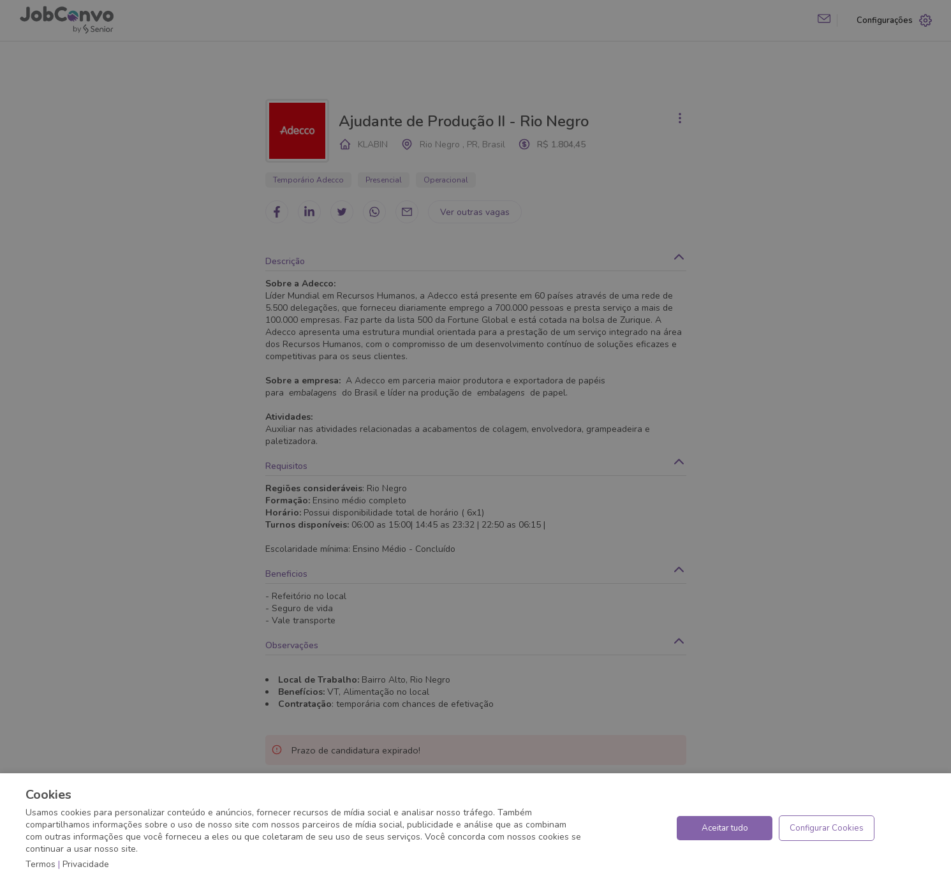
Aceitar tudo (725, 828)
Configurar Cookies (827, 828)
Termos (40, 864)
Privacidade (86, 864)
